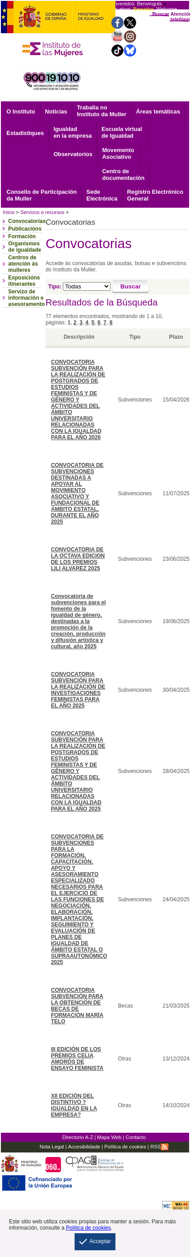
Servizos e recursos (42, 212)
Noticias (56, 111)
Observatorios (73, 154)
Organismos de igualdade (24, 246)
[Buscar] (130, 286)
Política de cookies (124, 1146)
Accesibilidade (84, 1146)
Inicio (8, 212)
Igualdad (72, 132)
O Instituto (20, 111)
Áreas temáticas (158, 111)
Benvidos (143, 9)
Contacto (135, 1137)
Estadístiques (25, 133)
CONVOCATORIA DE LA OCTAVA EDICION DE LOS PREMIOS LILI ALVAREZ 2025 (78, 559)
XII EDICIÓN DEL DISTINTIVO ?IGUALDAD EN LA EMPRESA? (74, 1105)
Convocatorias (26, 221)
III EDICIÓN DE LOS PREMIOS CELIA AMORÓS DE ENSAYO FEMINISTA (77, 1058)
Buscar (160, 14)
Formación (21, 236)
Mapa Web (109, 1137)
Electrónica (101, 195)
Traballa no (101, 111)
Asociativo (118, 153)
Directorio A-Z (77, 1137)
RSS (159, 1146)
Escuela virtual (122, 132)
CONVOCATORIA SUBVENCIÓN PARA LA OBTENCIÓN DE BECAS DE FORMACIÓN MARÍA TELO (77, 1006)
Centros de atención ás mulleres (23, 263)
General (155, 195)
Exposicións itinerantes (24, 281)
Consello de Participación (41, 195)
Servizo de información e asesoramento (26, 297)
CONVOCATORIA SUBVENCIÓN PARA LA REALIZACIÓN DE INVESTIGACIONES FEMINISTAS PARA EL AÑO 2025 (78, 690)
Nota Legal (52, 1146)
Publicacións (24, 229)
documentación (123, 174)
